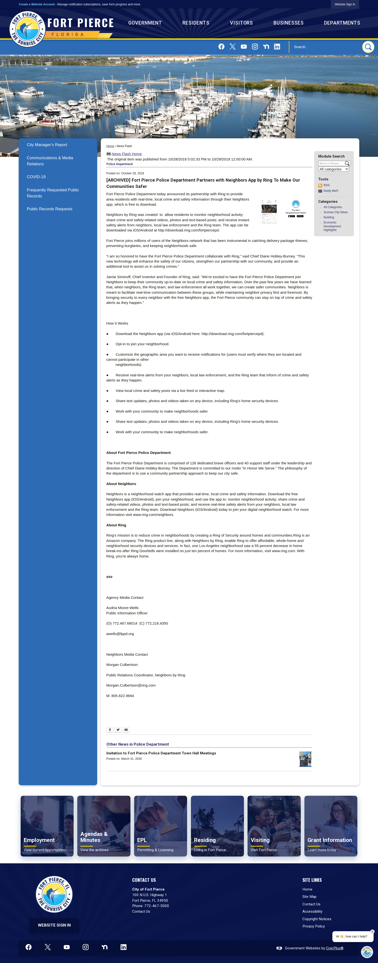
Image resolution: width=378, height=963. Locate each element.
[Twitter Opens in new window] (117, 730)
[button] (368, 47)
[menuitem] (58, 144)
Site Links (312, 879)
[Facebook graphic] (221, 47)
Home (110, 146)
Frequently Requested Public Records (53, 193)
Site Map (309, 896)
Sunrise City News (336, 212)
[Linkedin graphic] (277, 47)
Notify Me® (331, 191)
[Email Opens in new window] (126, 730)
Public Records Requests (50, 209)
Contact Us (141, 911)
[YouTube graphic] (244, 47)
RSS (327, 185)
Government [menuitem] (145, 23)
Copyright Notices (316, 919)
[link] (345, 4)
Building (329, 217)
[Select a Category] (333, 169)
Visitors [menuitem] (241, 23)
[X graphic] (233, 47)
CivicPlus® (335, 948)
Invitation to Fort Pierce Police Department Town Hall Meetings (161, 753)
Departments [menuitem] (342, 23)
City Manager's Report (47, 144)
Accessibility (312, 911)
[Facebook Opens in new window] (109, 730)
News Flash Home (127, 154)
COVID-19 (36, 177)
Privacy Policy (313, 926)
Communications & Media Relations (50, 161)
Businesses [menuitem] (289, 23)
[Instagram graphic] (255, 47)
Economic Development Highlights (332, 226)
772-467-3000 (156, 906)
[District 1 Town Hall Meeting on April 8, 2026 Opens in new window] (305, 759)
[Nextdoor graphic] (266, 47)
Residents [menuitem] (195, 23)
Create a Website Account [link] (37, 4)
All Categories (333, 207)
